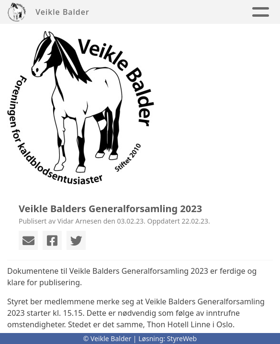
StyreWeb (182, 338)
